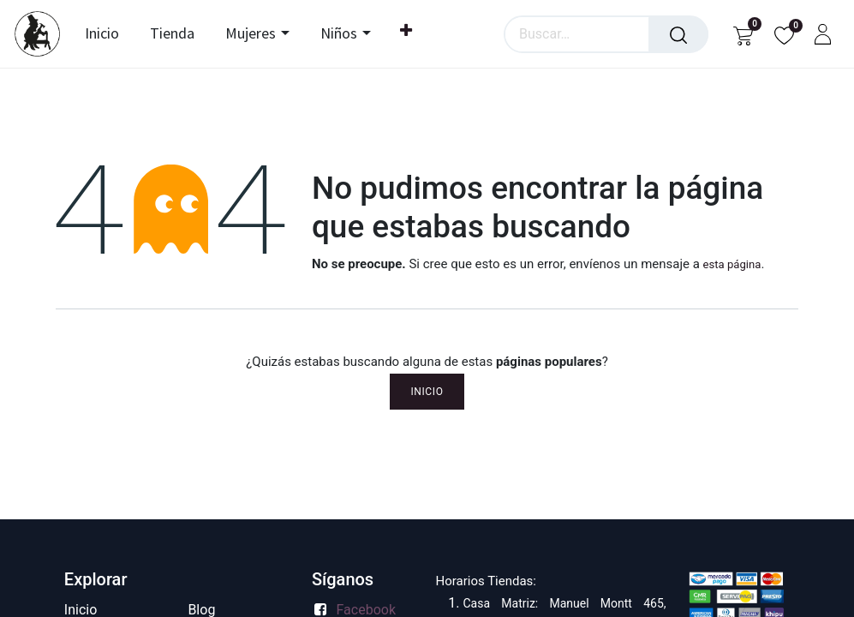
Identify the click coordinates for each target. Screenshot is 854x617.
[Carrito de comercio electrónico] (743, 33)
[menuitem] (106, 34)
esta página (732, 264)
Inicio (426, 392)
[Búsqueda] (678, 34)
